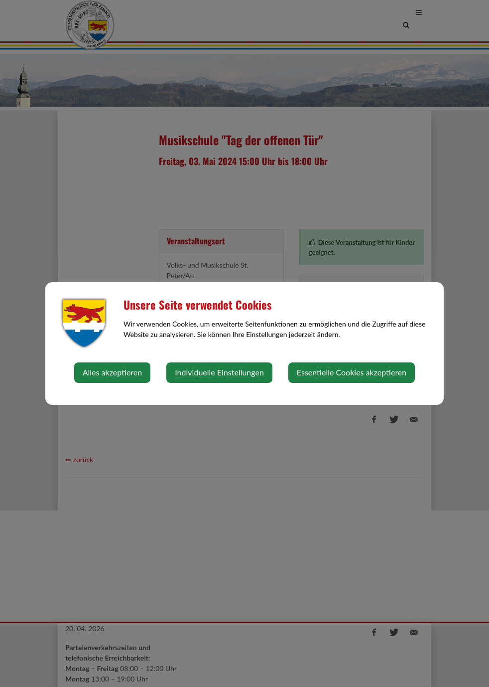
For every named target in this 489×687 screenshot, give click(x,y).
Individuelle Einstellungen (219, 372)
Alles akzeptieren (112, 372)
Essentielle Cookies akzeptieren (351, 372)
